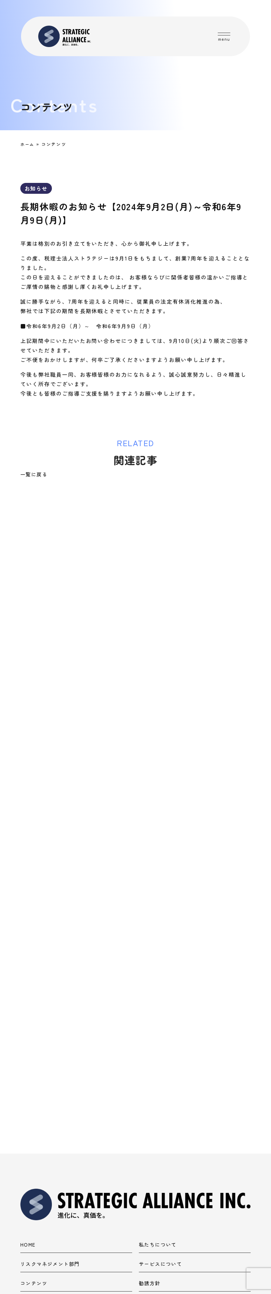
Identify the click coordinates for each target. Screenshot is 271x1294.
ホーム (27, 144)
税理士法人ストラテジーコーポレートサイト (112, 1219)
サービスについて (160, 1117)
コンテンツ (33, 1137)
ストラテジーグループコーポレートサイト (112, 1195)
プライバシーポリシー (47, 1156)
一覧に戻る (33, 474)
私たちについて (158, 1098)
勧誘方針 (150, 1137)
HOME (28, 1098)
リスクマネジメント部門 (50, 1117)
